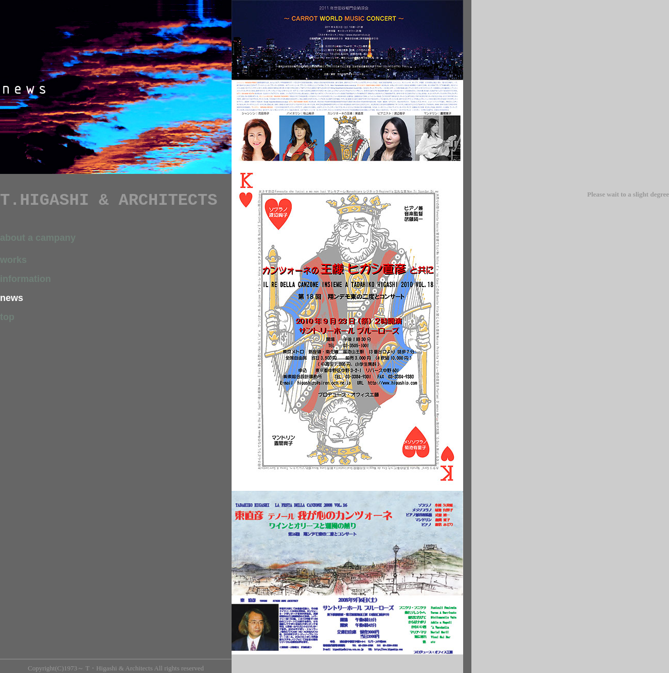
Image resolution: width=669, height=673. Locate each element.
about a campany (38, 238)
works (13, 260)
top (7, 317)
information (25, 279)
